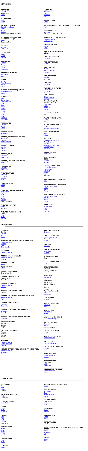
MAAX (3, 30)
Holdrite (46, 72)
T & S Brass (4, 119)
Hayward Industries (50, 343)
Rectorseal (4, 69)
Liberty (46, 119)
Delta (2, 103)
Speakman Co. (5, 247)
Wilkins (46, 135)
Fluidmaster (4, 176)
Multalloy (46, 253)
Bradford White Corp (50, 186)
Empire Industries (49, 70)
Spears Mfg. (4, 157)
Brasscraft (4, 138)
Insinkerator (4, 74)
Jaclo (2, 20)
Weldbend (4, 318)
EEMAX (46, 198)
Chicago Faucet (6, 101)
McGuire (46, 162)
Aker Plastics (5, 192)
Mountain (4, 411)
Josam (3, 84)
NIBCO (3, 128)
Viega (45, 48)
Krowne (3, 110)
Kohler (3, 28)
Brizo (2, 98)
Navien (46, 189)
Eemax (46, 188)
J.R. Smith (4, 81)
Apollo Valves (48, 169)
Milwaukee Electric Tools (51, 145)
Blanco (3, 428)
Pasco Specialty (49, 147)
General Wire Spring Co (51, 140)
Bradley (3, 93)
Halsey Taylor (48, 365)
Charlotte (4, 125)
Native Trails (5, 403)
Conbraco (47, 171)
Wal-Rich (47, 107)
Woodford (47, 15)
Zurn (45, 16)
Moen (2, 76)
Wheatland (47, 277)
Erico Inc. (4, 345)
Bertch (46, 439)
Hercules (3, 63)
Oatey (3, 15)
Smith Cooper (48, 41)
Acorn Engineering (6, 91)
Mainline (3, 11)
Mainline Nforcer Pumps (51, 128)
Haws (2, 245)
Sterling (3, 32)
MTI (45, 434)
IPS (2, 64)
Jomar (46, 313)
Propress (3, 150)
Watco (3, 179)
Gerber (3, 106)
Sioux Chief (47, 104)
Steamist (46, 411)
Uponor (46, 46)
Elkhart (3, 264)
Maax (2, 196)
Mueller (3, 126)
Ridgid (46, 292)
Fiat (2, 193)
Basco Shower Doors (7, 27)
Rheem (46, 191)
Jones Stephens (6, 83)
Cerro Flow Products (50, 237)
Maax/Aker (47, 432)
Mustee (3, 198)
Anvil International (49, 39)
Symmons (4, 118)
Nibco (46, 325)
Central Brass (5, 100)
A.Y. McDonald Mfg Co (51, 167)
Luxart (3, 22)
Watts (45, 133)
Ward (2, 162)
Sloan (3, 116)
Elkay (2, 105)
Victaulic (3, 287)
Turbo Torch (47, 148)
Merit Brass (4, 133)
